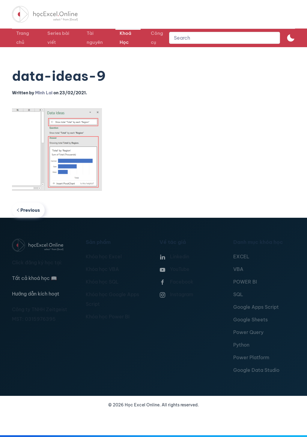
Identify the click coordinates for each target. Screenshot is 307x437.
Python (241, 345)
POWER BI (245, 282)
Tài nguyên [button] (95, 37)
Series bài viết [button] (58, 37)
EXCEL (241, 256)
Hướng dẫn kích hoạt (35, 294)
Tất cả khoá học (34, 278)
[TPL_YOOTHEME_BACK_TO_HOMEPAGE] (50, 14)
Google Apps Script (256, 307)
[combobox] (224, 38)
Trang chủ (22, 37)
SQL (238, 294)
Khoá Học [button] (125, 37)
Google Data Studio (256, 370)
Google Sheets (250, 320)
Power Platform (251, 357)
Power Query (248, 332)
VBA (238, 269)
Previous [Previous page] (28, 210)
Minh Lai (43, 93)
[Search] (224, 38)
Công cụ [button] (157, 37)
